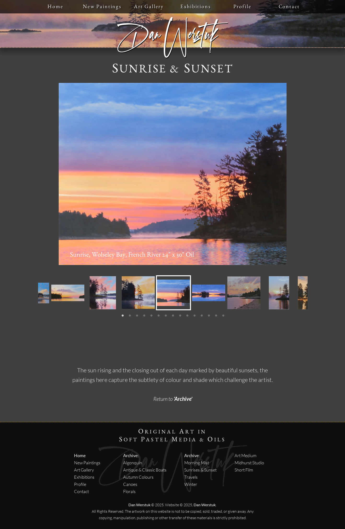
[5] (151, 315)
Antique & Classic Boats (145, 469)
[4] (144, 315)
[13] (209, 315)
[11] (194, 315)
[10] (187, 315)
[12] (201, 315)
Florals (129, 491)
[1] (122, 315)
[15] (223, 315)
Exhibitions (84, 477)
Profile (80, 484)
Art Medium (245, 455)
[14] (216, 315)
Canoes (130, 484)
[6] (158, 315)
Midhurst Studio (249, 462)
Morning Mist (196, 462)
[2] (129, 315)
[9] (180, 315)
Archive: (131, 455)
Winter (190, 484)
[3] (137, 315)
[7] (165, 315)
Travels (191, 477)
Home (80, 455)
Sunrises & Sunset (200, 469)
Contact (81, 491)
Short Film (244, 469)
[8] (173, 315)
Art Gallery (84, 469)
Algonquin (132, 462)
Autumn (130, 477)
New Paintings (87, 462)
